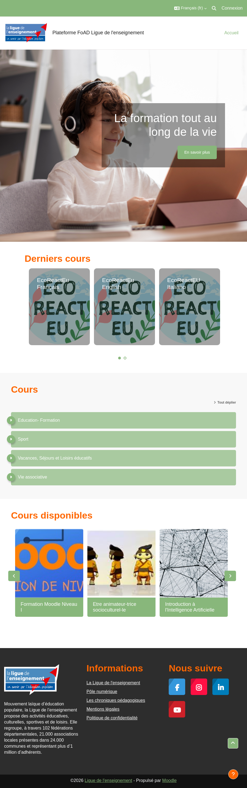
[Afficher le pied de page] (233, 774)
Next (230, 576)
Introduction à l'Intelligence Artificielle (190, 607)
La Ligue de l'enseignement (113, 682)
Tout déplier (226, 402)
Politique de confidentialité (112, 718)
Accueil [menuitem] (231, 32)
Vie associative (32, 477)
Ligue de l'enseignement (108, 780)
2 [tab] (125, 358)
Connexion (232, 8)
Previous (14, 576)
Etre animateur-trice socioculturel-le (114, 607)
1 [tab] (119, 358)
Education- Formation (39, 420)
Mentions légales (103, 709)
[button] (190, 8)
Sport (23, 439)
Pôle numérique (102, 691)
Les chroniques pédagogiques (116, 700)
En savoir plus (197, 152)
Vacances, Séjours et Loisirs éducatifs (55, 458)
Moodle (169, 780)
